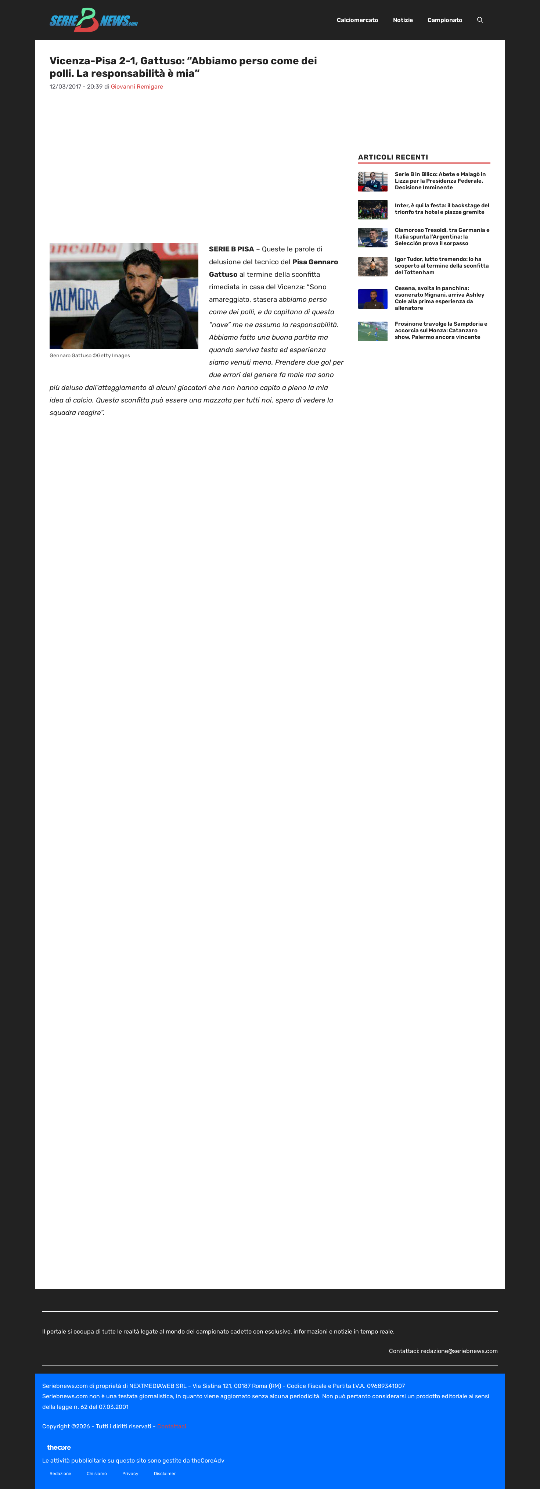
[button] (480, 20)
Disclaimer (165, 1473)
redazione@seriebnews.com (459, 1350)
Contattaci (171, 1426)
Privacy (130, 1473)
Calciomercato (357, 20)
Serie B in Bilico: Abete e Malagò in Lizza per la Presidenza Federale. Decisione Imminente (440, 181)
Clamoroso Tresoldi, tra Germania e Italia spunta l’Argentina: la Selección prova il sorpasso (442, 237)
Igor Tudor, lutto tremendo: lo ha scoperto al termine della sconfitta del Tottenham (442, 266)
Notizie (403, 20)
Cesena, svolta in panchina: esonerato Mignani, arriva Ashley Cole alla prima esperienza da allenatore (440, 298)
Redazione (60, 1473)
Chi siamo (97, 1473)
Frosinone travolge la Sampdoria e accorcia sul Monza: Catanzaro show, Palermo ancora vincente (441, 330)
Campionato (445, 20)
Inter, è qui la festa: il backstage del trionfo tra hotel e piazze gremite (442, 208)
